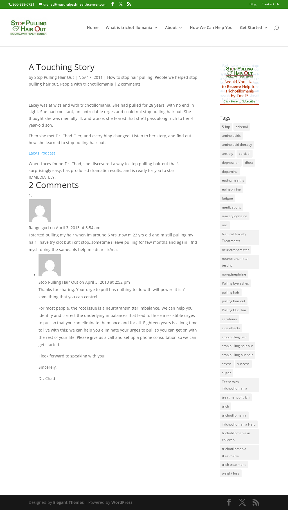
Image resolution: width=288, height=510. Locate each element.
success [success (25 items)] (243, 363)
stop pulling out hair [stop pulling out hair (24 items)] (237, 354)
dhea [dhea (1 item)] (249, 162)
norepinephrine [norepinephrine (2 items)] (234, 274)
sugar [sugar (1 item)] (226, 372)
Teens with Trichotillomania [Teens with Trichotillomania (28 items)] (234, 385)
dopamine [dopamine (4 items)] (230, 171)
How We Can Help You (211, 28)
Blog (252, 4)
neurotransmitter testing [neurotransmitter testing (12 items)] (235, 262)
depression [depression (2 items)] (230, 162)
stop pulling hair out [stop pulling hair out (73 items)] (237, 345)
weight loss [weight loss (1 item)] (230, 473)
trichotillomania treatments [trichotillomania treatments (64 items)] (234, 452)
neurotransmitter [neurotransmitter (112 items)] (235, 249)
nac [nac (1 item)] (225, 225)
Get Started (251, 28)
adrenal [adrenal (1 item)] (242, 126)
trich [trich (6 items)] (225, 406)
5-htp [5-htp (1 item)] (226, 126)
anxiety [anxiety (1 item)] (227, 153)
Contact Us (271, 4)
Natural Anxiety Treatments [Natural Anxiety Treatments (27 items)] (234, 237)
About (171, 28)
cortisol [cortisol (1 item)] (244, 153)
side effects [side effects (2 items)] (231, 328)
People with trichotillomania (86, 84)
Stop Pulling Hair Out (54, 77)
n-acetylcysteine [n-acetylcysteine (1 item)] (234, 216)
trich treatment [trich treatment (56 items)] (234, 464)
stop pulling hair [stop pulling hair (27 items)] (234, 337)
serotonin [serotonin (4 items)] (229, 319)
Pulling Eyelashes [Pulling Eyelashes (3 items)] (235, 283)
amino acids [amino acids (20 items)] (231, 135)
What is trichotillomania (129, 28)
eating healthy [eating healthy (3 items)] (233, 180)
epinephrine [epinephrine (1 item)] (231, 189)
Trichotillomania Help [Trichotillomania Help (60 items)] (238, 424)
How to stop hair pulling (129, 77)
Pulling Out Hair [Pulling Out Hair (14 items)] (234, 310)
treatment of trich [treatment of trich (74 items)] (235, 397)
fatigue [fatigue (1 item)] (227, 198)
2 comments (129, 84)
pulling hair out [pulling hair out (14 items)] (233, 301)
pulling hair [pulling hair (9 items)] (230, 292)
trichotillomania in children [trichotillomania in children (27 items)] (236, 436)
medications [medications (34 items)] (231, 207)
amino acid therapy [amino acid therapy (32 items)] (237, 144)
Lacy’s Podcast (42, 153)
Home (92, 28)
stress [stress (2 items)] (226, 363)
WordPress (121, 502)
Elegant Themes (68, 502)
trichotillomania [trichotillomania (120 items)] (234, 415)
